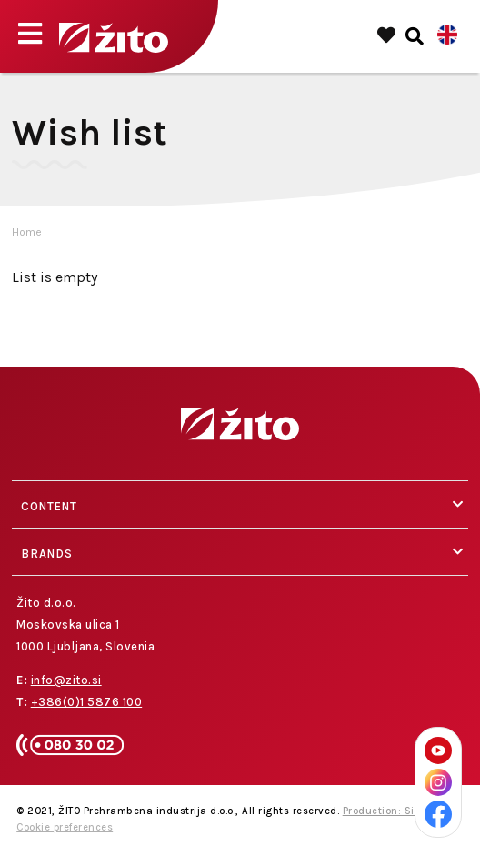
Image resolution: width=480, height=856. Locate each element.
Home (27, 232)
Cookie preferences (64, 827)
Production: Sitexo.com (401, 811)
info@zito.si (66, 680)
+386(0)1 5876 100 (87, 702)
